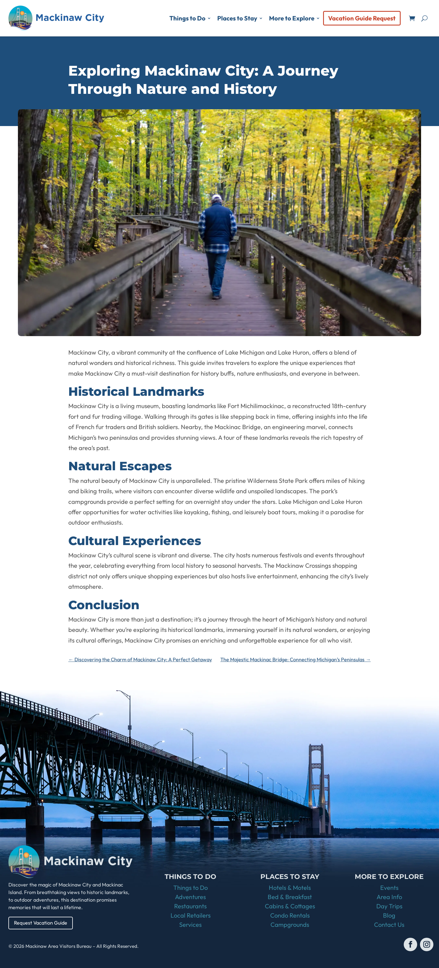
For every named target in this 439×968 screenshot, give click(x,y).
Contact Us (389, 925)
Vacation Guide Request (362, 18)
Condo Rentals (290, 915)
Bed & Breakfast (290, 897)
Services (190, 925)
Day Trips (389, 906)
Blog (389, 915)
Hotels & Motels (290, 888)
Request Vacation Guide (40, 923)
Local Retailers (191, 915)
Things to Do (187, 18)
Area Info (389, 897)
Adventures (190, 897)
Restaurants (190, 906)
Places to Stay (237, 18)
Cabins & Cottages (290, 906)
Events (389, 888)
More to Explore (291, 18)
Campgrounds (289, 925)
